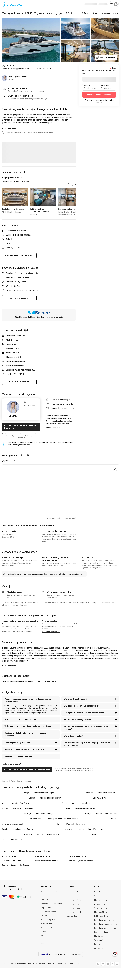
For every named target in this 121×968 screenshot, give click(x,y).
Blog (42, 943)
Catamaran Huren (101, 908)
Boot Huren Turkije (74, 892)
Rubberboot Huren (101, 916)
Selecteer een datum (51, 632)
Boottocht (98, 944)
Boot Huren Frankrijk (75, 912)
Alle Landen (72, 916)
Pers (42, 935)
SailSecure (45, 916)
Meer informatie (56, 317)
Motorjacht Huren (101, 900)
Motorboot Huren (101, 912)
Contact (44, 947)
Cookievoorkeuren (76, 964)
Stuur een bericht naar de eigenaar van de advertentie (20, 426)
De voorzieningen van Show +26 (19, 255)
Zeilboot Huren (100, 904)
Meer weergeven (9, 128)
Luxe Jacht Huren (101, 932)
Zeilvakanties (99, 940)
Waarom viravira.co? (49, 892)
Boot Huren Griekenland (76, 896)
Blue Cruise (98, 936)
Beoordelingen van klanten (51, 904)
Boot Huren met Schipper (104, 920)
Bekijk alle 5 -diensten (19, 298)
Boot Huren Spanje (74, 908)
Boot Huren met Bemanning (105, 928)
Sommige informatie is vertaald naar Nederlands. (29, 132)
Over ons (44, 896)
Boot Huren (98, 892)
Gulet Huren (99, 896)
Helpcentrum (46, 908)
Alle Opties (98, 948)
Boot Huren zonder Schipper (105, 924)
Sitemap (5, 964)
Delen (85, 13)
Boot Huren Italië (74, 904)
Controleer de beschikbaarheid (99, 95)
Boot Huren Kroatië (75, 900)
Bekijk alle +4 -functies (19, 382)
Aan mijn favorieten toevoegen (105, 13)
